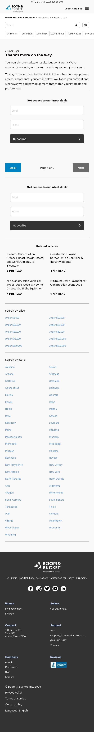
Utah (7, 513)
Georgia (53, 394)
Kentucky (10, 422)
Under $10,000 (56, 317)
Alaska (52, 366)
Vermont (53, 513)
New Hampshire (14, 464)
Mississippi (55, 443)
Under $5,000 (12, 317)
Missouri (9, 450)
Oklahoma (54, 485)
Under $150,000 (13, 345)
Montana (53, 450)
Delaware (54, 387)
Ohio (7, 485)
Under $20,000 (13, 324)
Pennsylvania (56, 492)
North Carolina (13, 478)
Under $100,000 (57, 338)
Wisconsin (55, 527)
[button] (87, 9)
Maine (8, 429)
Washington (55, 520)
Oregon (9, 492)
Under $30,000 (13, 331)
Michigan (54, 436)
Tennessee (11, 506)
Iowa (8, 415)
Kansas (53, 415)
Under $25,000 (56, 324)
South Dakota (56, 499)
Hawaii (8, 401)
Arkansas (54, 373)
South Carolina (13, 499)
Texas (52, 506)
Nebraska (10, 457)
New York (54, 471)
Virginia (9, 520)
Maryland (54, 429)
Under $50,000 (56, 331)
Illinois (8, 408)
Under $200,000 (57, 345)
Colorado (54, 380)
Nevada (53, 457)
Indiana (53, 408)
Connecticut (12, 387)
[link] (57, 2)
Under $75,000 (13, 338)
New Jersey (56, 464)
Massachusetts (13, 436)
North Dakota (56, 478)
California (10, 380)
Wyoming (10, 534)
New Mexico (12, 471)
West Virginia (12, 527)
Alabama (10, 366)
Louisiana (54, 422)
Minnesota (11, 443)
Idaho (52, 401)
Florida (9, 394)
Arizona (9, 373)
